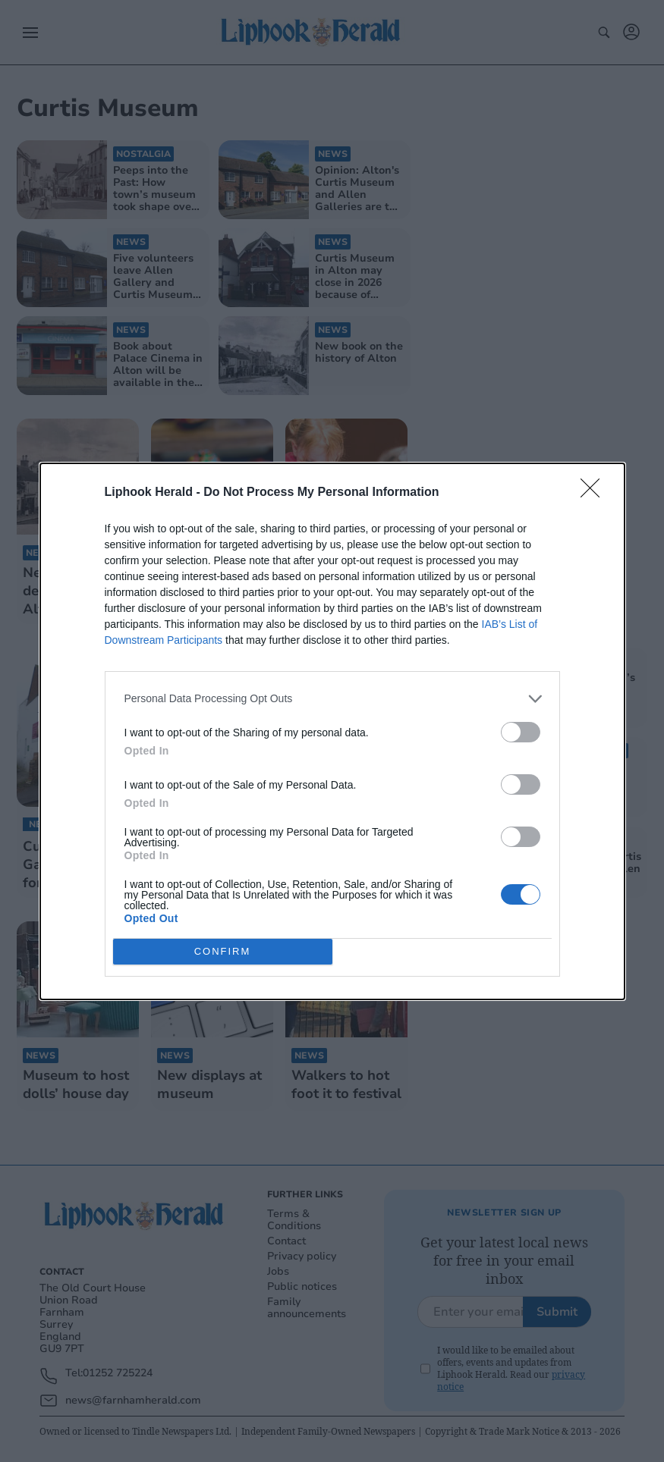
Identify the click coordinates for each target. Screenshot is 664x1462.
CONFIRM (222, 951)
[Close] (595, 492)
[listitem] (332, 699)
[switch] (520, 732)
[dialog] (332, 731)
